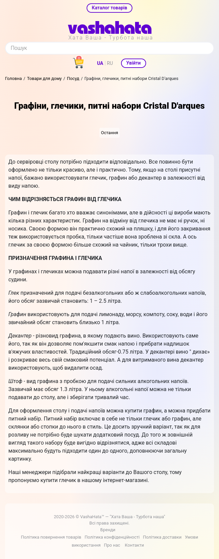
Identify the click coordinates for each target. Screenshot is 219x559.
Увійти (133, 63)
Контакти (134, 545)
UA (100, 63)
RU (110, 63)
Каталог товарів (109, 7)
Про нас (112, 545)
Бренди (107, 529)
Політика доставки (162, 537)
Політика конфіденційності (112, 537)
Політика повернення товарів (51, 537)
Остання (109, 132)
